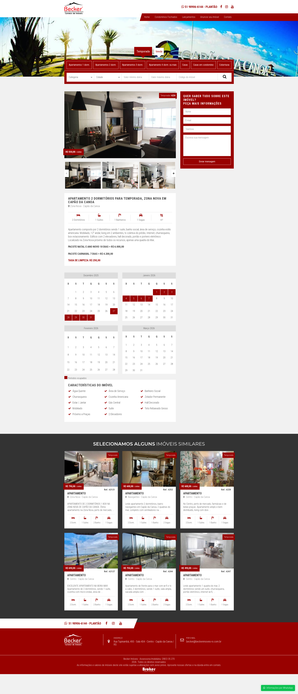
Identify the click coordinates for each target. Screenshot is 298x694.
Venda (159, 51)
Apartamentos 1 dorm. (79, 64)
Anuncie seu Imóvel (209, 17)
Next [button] (173, 173)
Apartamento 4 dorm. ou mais (163, 64)
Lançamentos (188, 17)
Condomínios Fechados (166, 17)
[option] (83, 174)
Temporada (143, 51)
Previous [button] (66, 173)
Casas (185, 64)
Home (147, 17)
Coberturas (224, 64)
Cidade (99, 77)
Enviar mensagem (207, 161)
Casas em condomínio (203, 64)
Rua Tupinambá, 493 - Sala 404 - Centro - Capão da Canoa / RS (144, 643)
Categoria (73, 77)
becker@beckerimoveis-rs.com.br (203, 641)
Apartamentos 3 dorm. (132, 64)
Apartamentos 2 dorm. (105, 64)
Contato (228, 17)
